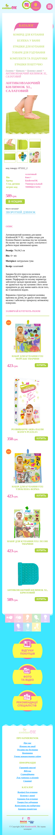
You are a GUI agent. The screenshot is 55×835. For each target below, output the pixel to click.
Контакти (27, 753)
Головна (9, 70)
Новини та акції (27, 746)
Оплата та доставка (27, 750)
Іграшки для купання (28, 46)
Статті (27, 781)
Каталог (20, 70)
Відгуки (27, 771)
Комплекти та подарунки (28, 58)
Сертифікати (27, 774)
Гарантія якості (27, 767)
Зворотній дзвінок (20, 212)
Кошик (36, 5)
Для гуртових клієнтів (27, 777)
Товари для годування (28, 52)
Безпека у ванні (28, 40)
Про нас (27, 743)
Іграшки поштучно (29, 64)
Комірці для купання (28, 34)
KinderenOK (30, 827)
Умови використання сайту (27, 756)
